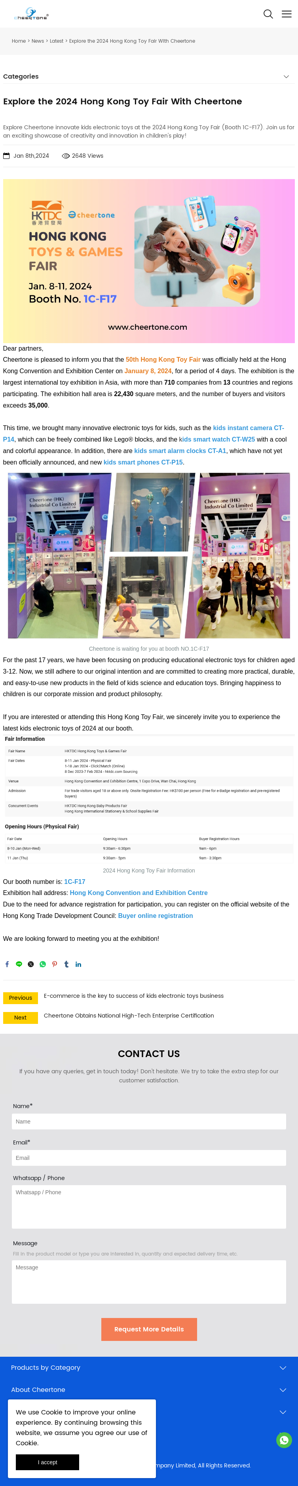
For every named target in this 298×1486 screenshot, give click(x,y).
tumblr (66, 964)
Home (19, 41)
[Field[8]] (149, 1121)
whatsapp (43, 964)
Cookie (52, 1412)
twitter (31, 964)
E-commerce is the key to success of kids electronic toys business (134, 996)
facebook (7, 964)
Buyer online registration (155, 915)
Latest (56, 41)
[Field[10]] (149, 1158)
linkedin (78, 964)
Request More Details (149, 1329)
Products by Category (45, 1368)
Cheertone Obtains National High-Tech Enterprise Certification (129, 1015)
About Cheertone (38, 1390)
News (38, 41)
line (19, 964)
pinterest (55, 964)
